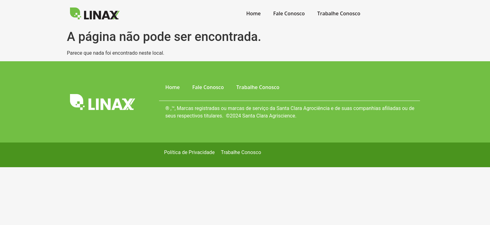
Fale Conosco (289, 13)
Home (253, 13)
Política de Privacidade (189, 152)
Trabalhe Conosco (338, 13)
